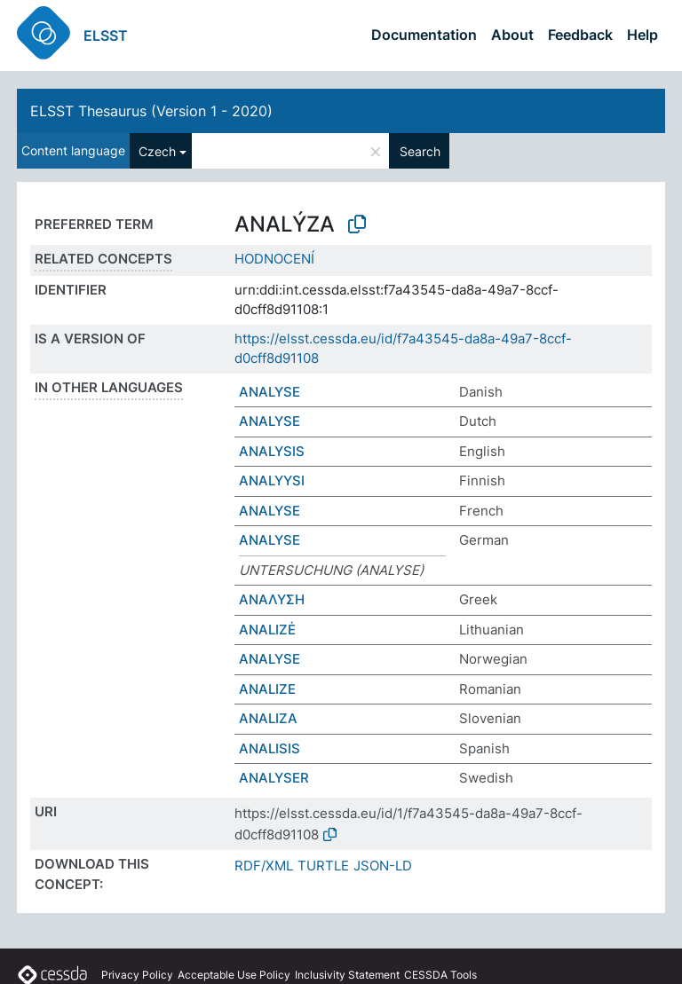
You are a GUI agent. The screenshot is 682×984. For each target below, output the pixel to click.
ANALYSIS (272, 451)
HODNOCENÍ (274, 258)
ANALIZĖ (267, 629)
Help (642, 34)
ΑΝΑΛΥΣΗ (272, 599)
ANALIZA (268, 718)
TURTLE (323, 865)
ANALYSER (274, 777)
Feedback (580, 34)
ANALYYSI (272, 480)
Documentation (424, 34)
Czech (157, 151)
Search (420, 151)
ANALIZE (267, 689)
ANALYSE (269, 391)
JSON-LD (382, 865)
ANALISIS (269, 748)
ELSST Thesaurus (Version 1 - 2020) (151, 111)
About (512, 34)
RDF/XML (263, 865)
